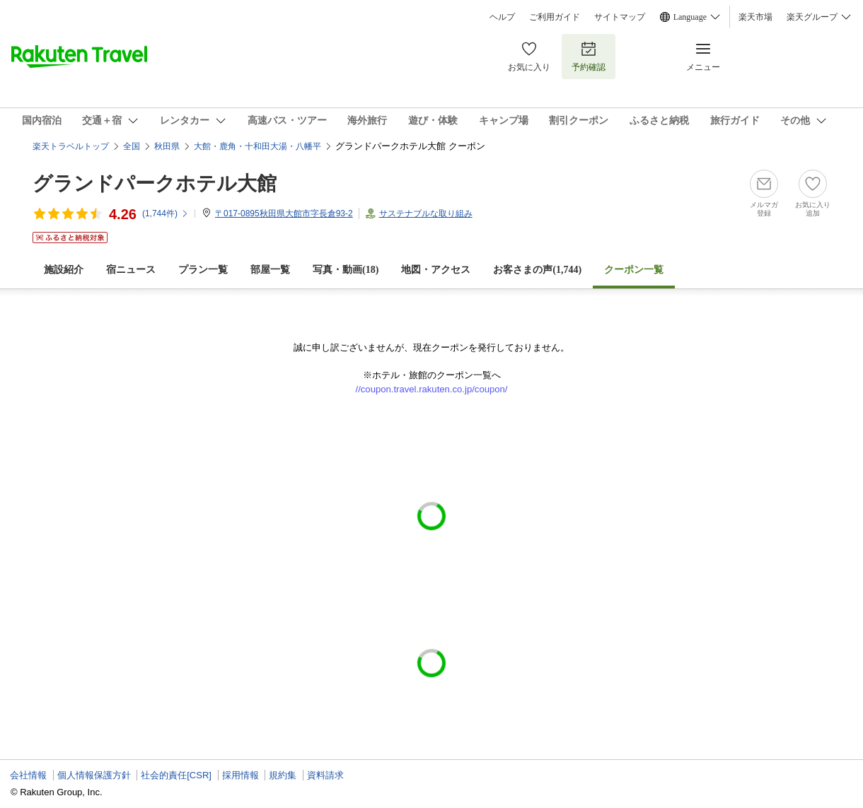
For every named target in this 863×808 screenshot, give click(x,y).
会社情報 (28, 775)
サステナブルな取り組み (426, 213)
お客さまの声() (537, 269)
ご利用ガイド (554, 17)
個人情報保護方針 (94, 775)
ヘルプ (502, 17)
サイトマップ (619, 17)
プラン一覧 (203, 269)
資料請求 (325, 775)
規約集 (282, 775)
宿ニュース (131, 269)
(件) (165, 213)
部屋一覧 (270, 269)
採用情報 (240, 775)
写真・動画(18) (345, 269)
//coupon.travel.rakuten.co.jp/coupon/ (432, 389)
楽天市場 (755, 17)
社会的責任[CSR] (176, 775)
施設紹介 (63, 269)
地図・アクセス (435, 269)
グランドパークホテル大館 (155, 183)
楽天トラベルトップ (71, 146)
